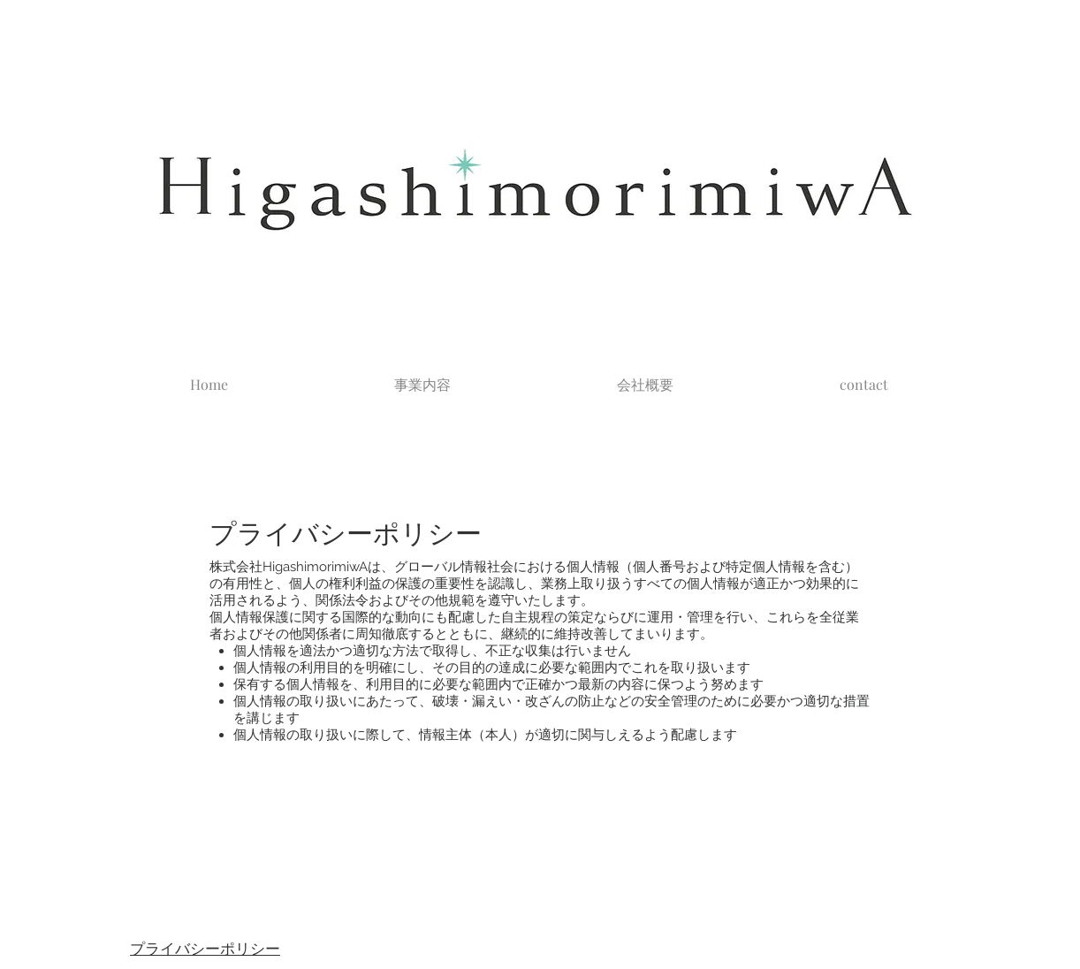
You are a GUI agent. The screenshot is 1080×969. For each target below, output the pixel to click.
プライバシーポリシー (205, 948)
